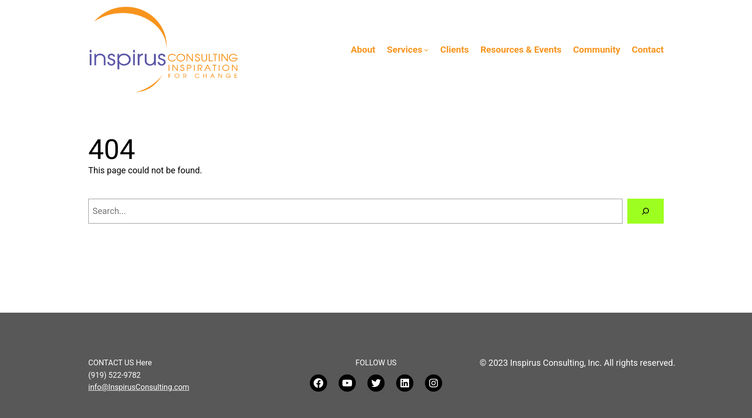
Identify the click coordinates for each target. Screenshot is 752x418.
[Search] (645, 211)
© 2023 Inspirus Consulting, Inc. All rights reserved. (577, 363)
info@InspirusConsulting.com (138, 387)
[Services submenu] (426, 49)
